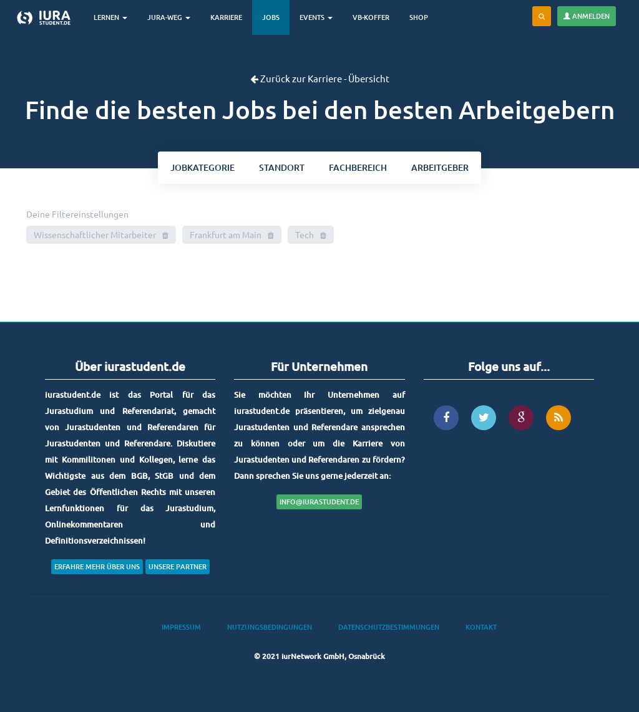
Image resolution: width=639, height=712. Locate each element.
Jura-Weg (168, 17)
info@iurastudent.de (319, 501)
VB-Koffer (371, 17)
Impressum (181, 627)
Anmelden (586, 16)
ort (282, 167)
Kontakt (481, 627)
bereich (358, 167)
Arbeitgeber (440, 167)
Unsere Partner (178, 566)
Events (316, 17)
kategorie (202, 167)
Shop (418, 17)
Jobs (271, 17)
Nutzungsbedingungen (269, 627)
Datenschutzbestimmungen (388, 627)
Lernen (110, 17)
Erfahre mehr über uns (97, 566)
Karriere (226, 17)
